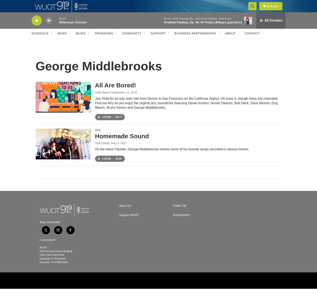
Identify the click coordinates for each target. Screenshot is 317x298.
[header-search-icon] (254, 11)
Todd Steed (102, 101)
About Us (125, 215)
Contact (252, 42)
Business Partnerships (195, 42)
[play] (36, 29)
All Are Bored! (115, 94)
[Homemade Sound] (63, 153)
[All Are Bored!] (63, 106)
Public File (179, 215)
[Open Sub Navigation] (51, 42)
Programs (104, 42)
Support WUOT (129, 224)
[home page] (65, 219)
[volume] (48, 29)
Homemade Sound (122, 145)
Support (158, 42)
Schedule (40, 42)
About (230, 42)
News (62, 42)
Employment (181, 224)
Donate (275, 11)
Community (132, 42)
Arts (98, 139)
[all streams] (271, 30)
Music (81, 42)
